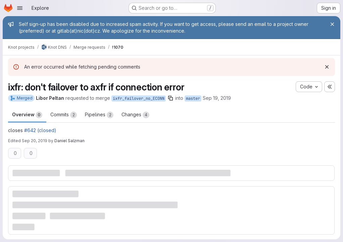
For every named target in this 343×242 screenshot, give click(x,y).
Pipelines (99, 115)
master (193, 98)
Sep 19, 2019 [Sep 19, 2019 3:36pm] (217, 98)
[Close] (332, 24)
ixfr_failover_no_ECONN (138, 98)
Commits (63, 115)
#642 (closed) (40, 130)
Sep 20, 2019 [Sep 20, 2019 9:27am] (34, 140)
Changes (135, 115)
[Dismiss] (327, 67)
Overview (27, 115)
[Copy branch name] (170, 98)
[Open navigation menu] (19, 8)
